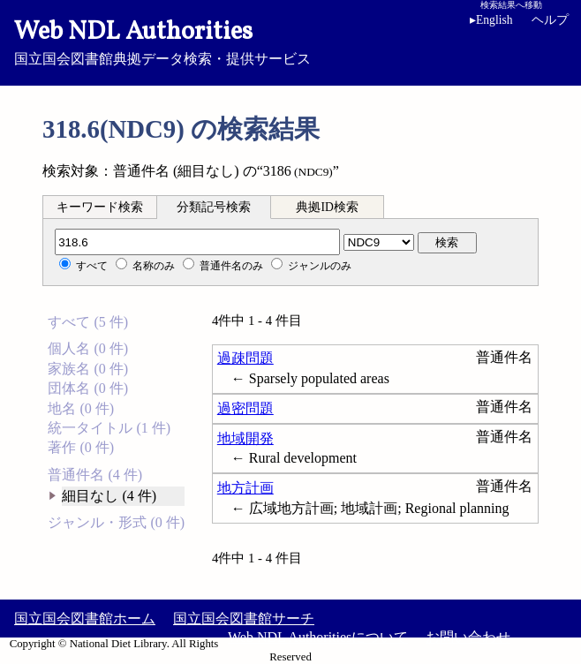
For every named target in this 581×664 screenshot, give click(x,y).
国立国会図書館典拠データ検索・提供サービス (290, 40)
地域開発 (245, 438)
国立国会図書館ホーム (84, 618)
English (494, 19)
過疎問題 (245, 358)
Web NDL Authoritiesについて (318, 637)
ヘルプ (550, 19)
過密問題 (245, 408)
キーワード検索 (100, 207)
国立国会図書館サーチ (243, 618)
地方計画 (245, 487)
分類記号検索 (214, 207)
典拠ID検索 (327, 207)
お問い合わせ (468, 637)
